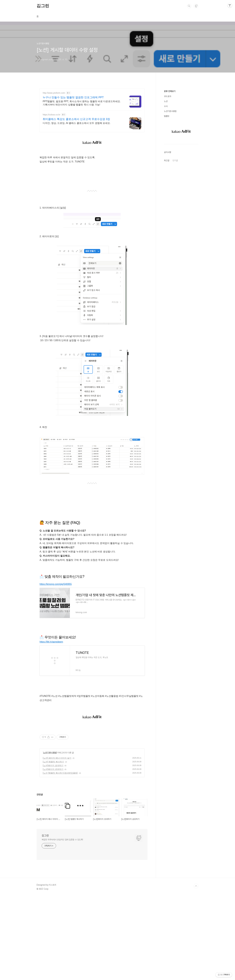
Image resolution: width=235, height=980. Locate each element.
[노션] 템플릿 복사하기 (53, 762)
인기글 (175, 160)
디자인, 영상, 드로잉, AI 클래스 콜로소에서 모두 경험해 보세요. (76, 123)
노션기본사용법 (50, 752)
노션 (166, 101)
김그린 (43, 5)
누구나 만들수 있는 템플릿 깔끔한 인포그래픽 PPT (73, 97)
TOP (196, 886)
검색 (189, 6)
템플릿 (166, 116)
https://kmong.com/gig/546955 (56, 584)
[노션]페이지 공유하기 (53, 769)
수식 (166, 106)
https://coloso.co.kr (51, 114)
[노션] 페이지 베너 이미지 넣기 (57, 758)
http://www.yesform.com (54, 93)
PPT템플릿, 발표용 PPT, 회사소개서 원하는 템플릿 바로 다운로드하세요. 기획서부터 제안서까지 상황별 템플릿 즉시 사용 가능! (82, 103)
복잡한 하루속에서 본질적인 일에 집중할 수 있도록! (62, 839)
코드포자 (167, 96)
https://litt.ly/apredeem (51, 641)
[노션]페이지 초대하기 (53, 765)
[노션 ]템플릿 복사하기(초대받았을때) (60, 773)
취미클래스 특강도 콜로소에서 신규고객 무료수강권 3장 (76, 119)
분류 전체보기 (169, 91)
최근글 (166, 160)
